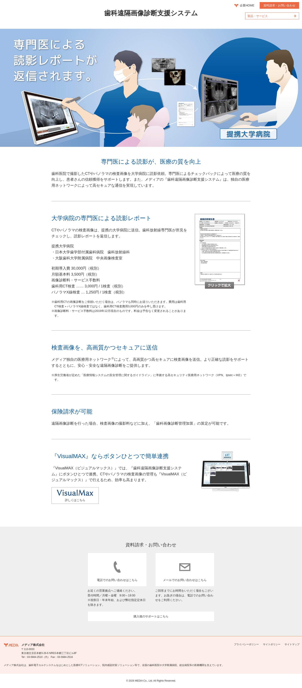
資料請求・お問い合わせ (279, 5)
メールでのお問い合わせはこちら (185, 580)
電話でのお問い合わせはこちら (117, 580)
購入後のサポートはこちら (151, 616)
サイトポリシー (271, 644)
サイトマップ (292, 644)
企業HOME (247, 5)
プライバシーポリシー (246, 644)
